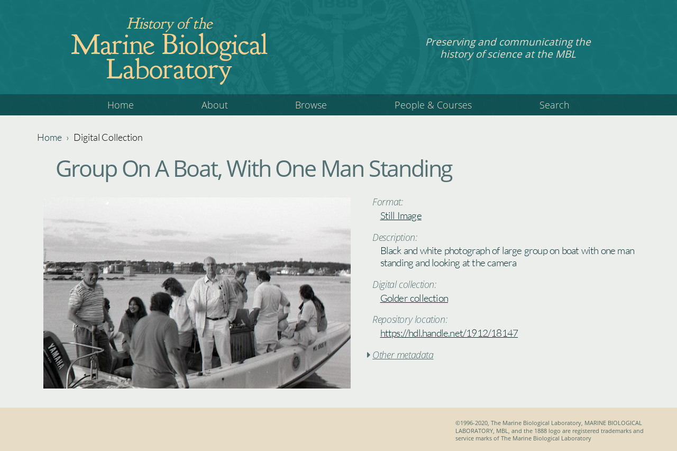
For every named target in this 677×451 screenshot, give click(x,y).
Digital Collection (108, 137)
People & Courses (433, 104)
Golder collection (414, 298)
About (215, 104)
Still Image (401, 215)
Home (120, 104)
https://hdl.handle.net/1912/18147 (449, 333)
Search (554, 104)
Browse (311, 104)
